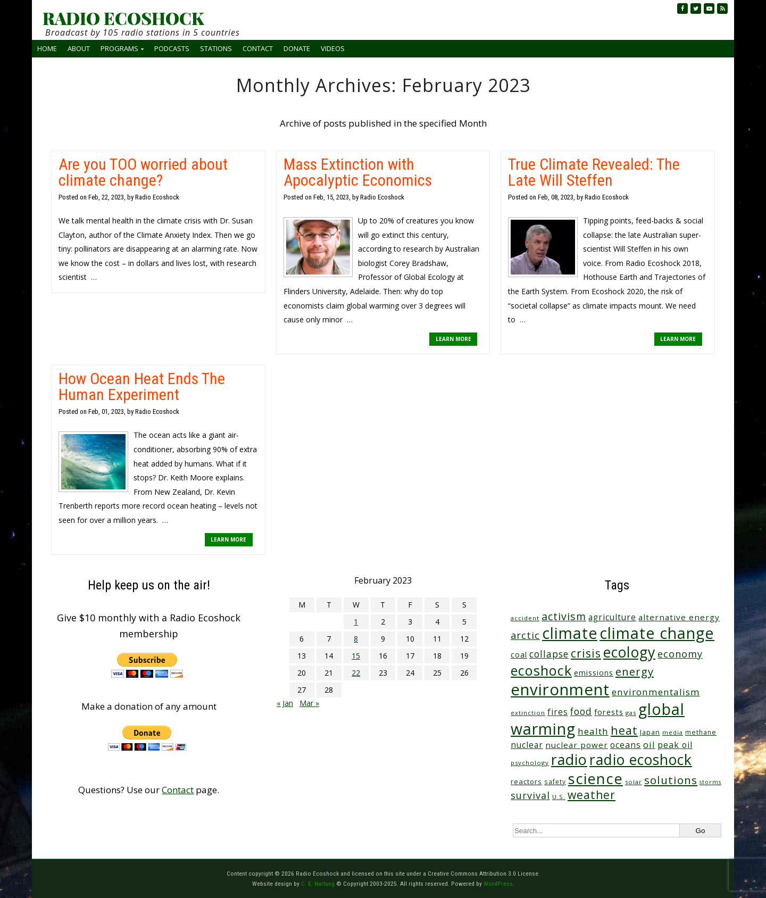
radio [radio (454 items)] (569, 759)
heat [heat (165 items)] (624, 730)
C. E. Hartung (318, 883)
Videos (333, 48)
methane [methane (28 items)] (701, 732)
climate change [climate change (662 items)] (657, 632)
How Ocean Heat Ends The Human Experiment (142, 386)
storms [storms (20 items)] (710, 782)
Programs (119, 48)
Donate (297, 48)
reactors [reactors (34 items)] (526, 781)
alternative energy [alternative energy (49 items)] (679, 617)
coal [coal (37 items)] (519, 655)
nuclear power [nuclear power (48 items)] (576, 744)
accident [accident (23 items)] (525, 618)
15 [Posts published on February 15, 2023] (356, 656)
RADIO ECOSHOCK (123, 18)
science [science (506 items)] (595, 778)
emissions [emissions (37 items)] (593, 673)
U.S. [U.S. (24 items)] (558, 797)
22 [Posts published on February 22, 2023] (356, 673)
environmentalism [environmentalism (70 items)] (656, 692)
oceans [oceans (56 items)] (625, 745)
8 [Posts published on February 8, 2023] (356, 639)
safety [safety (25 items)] (555, 781)
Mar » (309, 703)
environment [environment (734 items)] (560, 689)
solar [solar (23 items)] (633, 782)
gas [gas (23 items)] (631, 713)
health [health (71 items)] (593, 731)
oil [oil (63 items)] (649, 744)
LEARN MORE (453, 339)
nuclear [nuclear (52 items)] (527, 745)
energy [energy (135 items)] (634, 671)
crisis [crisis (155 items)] (586, 653)
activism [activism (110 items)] (564, 616)
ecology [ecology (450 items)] (629, 652)
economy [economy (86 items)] (680, 653)
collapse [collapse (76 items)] (549, 653)
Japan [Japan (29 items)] (650, 732)
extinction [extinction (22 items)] (528, 713)
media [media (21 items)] (672, 732)
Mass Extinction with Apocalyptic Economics (358, 172)
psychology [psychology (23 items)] (530, 763)
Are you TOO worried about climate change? (143, 172)
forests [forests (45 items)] (608, 711)
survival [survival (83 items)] (530, 795)
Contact (258, 48)
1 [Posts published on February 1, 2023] (356, 622)
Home (47, 48)
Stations (216, 48)
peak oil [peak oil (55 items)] (675, 745)
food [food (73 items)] (581, 711)
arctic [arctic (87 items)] (525, 635)
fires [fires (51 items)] (557, 712)
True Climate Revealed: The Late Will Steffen (594, 172)
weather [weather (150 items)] (591, 794)
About (79, 48)
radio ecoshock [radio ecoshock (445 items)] (640, 759)
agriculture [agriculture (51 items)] (612, 617)
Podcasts (171, 48)
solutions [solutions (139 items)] (670, 779)
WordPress (498, 883)
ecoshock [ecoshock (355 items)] (541, 670)
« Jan (285, 703)
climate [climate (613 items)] (569, 633)
